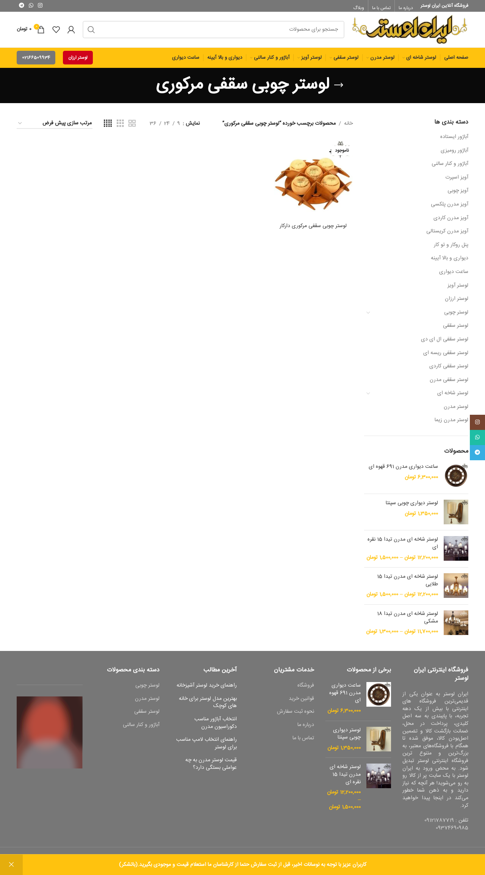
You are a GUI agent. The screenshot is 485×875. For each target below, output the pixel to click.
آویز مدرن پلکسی (449, 208)
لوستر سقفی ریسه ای (445, 356)
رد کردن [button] (11, 865)
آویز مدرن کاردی (450, 221)
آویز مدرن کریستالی (447, 235)
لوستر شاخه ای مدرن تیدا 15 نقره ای (403, 547)
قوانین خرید (301, 703)
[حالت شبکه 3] (120, 127)
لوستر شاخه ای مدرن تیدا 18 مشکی (407, 621)
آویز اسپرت (456, 181)
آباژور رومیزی (454, 154)
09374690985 (452, 831)
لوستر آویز (457, 289)
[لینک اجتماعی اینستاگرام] (40, 5)
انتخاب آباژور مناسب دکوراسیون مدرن (215, 727)
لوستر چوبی (456, 316)
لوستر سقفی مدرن (449, 383)
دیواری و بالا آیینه (449, 262)
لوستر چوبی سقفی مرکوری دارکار (313, 229)
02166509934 (36, 61)
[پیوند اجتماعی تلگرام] (22, 5)
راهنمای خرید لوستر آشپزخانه (207, 689)
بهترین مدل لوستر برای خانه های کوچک (208, 706)
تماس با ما (303, 742)
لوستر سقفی (455, 329)
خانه (348, 127)
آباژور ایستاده (454, 140)
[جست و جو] (213, 31)
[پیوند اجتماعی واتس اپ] (31, 5)
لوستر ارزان (78, 61)
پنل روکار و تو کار (451, 248)
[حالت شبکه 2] (132, 127)
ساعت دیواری (453, 275)
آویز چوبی (457, 194)
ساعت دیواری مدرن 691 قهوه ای (403, 471)
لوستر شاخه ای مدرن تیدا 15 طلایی (407, 584)
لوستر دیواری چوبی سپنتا (412, 507)
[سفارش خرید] (54, 127)
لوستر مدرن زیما (451, 424)
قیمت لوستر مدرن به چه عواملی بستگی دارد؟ (211, 768)
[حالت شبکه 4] (108, 127)
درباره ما (305, 729)
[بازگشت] (338, 89)
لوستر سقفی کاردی (448, 370)
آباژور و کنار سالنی (450, 167)
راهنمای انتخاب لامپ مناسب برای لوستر (206, 747)
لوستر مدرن (456, 410)
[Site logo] (410, 31)
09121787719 (439, 824)
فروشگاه (305, 689)
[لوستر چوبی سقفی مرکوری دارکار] (313, 183)
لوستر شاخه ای (452, 396)
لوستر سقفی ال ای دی (444, 343)
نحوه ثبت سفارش (295, 716)
